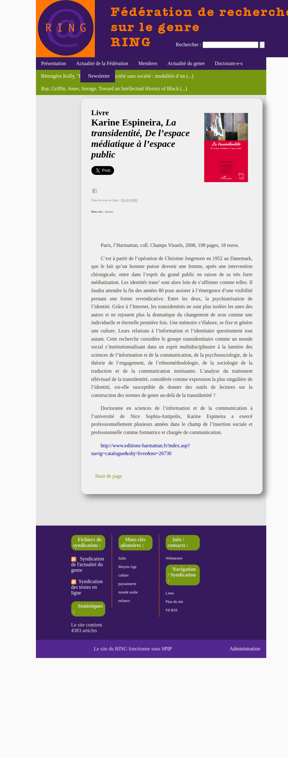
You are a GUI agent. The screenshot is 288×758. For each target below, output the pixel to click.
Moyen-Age (127, 567)
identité (109, 211)
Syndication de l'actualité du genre (87, 564)
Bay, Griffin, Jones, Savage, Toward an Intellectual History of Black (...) (114, 88)
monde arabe (128, 592)
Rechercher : (188, 44)
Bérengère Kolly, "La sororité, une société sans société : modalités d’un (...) (117, 76)
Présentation (53, 63)
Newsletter (97, 76)
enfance (124, 601)
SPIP (167, 648)
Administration (245, 648)
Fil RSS (172, 610)
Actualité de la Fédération (102, 63)
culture (123, 575)
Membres (147, 63)
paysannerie (127, 584)
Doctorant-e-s (229, 63)
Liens (170, 593)
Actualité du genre (186, 63)
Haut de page (108, 476)
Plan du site (174, 601)
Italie (122, 558)
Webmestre (174, 558)
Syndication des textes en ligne (87, 587)
